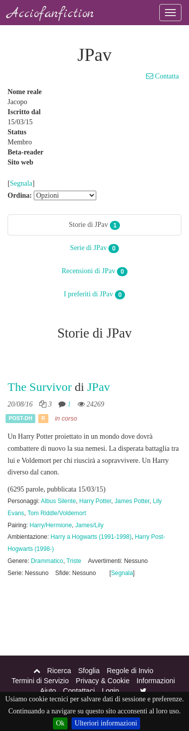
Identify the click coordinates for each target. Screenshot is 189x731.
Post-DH (20, 419)
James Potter (131, 501)
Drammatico (47, 560)
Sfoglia (89, 671)
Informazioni (156, 681)
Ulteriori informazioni (106, 723)
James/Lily (89, 525)
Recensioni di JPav (94, 271)
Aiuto (48, 691)
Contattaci (79, 691)
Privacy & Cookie (103, 681)
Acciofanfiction (51, 14)
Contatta (162, 76)
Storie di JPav (94, 225)
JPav (98, 386)
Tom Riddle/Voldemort (56, 513)
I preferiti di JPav (94, 294)
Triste (74, 560)
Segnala (21, 183)
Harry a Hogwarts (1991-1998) (91, 536)
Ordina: (20, 195)
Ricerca (59, 671)
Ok (60, 723)
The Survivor (40, 386)
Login (110, 691)
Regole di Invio (130, 671)
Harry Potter (95, 501)
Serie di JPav (94, 248)
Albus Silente (58, 501)
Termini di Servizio (40, 681)
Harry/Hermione (51, 525)
